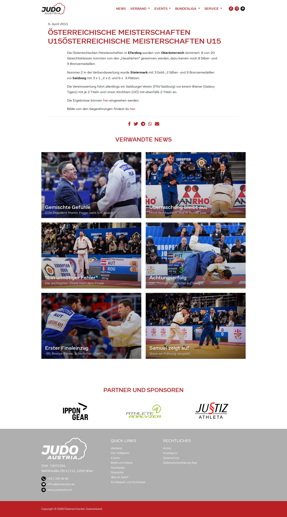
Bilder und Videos (122, 462)
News (121, 9)
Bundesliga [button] (186, 9)
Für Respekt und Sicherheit (128, 482)
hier (105, 100)
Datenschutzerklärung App (180, 462)
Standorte (117, 472)
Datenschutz (171, 458)
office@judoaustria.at (57, 484)
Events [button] (161, 9)
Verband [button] (138, 9)
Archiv (167, 448)
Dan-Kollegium (120, 453)
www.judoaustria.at (56, 490)
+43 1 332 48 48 (54, 478)
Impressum (170, 453)
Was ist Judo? (119, 477)
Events (115, 458)
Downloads (118, 467)
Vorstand (116, 448)
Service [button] (212, 9)
